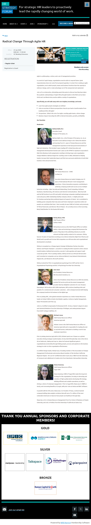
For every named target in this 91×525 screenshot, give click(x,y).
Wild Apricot (66, 523)
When (10, 50)
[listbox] (80, 35)
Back (6, 36)
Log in (87, 4)
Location (9, 54)
